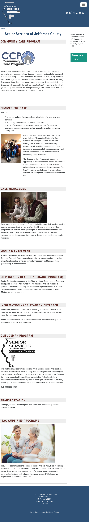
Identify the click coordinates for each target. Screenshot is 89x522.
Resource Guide (77, 57)
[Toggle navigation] (83, 4)
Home (2, 28)
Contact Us (44, 512)
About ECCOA (54, 512)
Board (37, 512)
